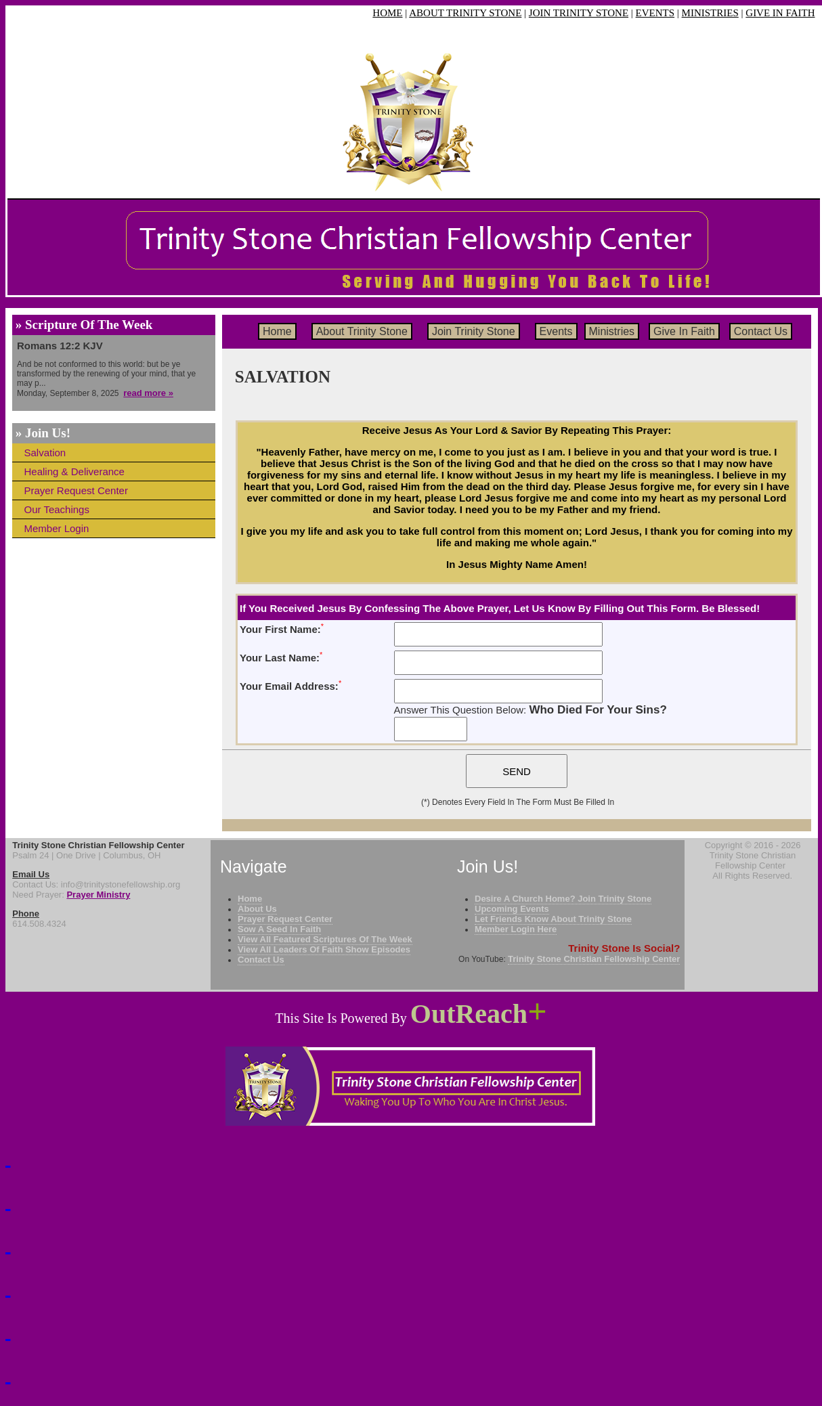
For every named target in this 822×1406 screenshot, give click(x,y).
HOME (387, 12)
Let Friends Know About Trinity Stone (553, 919)
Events (556, 331)
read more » (148, 393)
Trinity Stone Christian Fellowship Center (594, 959)
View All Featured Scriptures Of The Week (325, 939)
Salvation (45, 452)
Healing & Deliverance (74, 471)
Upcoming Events (512, 909)
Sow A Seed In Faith (279, 929)
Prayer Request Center (76, 490)
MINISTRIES (710, 12)
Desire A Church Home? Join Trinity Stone (563, 899)
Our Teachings (56, 509)
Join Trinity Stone (473, 331)
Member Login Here (516, 929)
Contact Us (760, 331)
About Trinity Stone (362, 331)
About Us (257, 909)
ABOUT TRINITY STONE (465, 12)
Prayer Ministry (98, 894)
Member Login (56, 528)
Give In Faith (684, 331)
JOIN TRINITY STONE (578, 12)
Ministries (612, 331)
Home (277, 331)
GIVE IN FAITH (780, 12)
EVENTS (655, 12)
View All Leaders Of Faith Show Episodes (324, 949)
